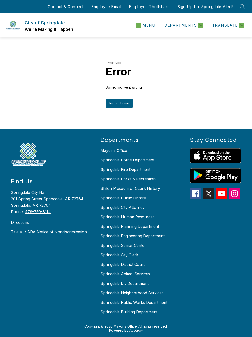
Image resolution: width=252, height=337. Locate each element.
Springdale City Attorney (123, 207)
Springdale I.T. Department (125, 283)
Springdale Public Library (123, 198)
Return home (119, 103)
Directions (20, 222)
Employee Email (106, 6)
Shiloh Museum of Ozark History (130, 188)
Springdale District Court (123, 264)
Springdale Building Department (129, 311)
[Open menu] (146, 25)
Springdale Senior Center (123, 245)
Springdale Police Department (127, 160)
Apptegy (136, 330)
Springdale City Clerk (119, 255)
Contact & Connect (66, 6)
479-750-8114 (38, 211)
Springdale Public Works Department (134, 302)
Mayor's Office (114, 150)
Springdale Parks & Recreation (128, 179)
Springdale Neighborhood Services (132, 292)
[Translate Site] (227, 25)
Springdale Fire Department (125, 169)
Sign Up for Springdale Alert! (205, 6)
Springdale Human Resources (128, 217)
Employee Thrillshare (149, 6)
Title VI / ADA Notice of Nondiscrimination (49, 231)
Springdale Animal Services (125, 273)
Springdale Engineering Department (133, 236)
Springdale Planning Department (130, 226)
